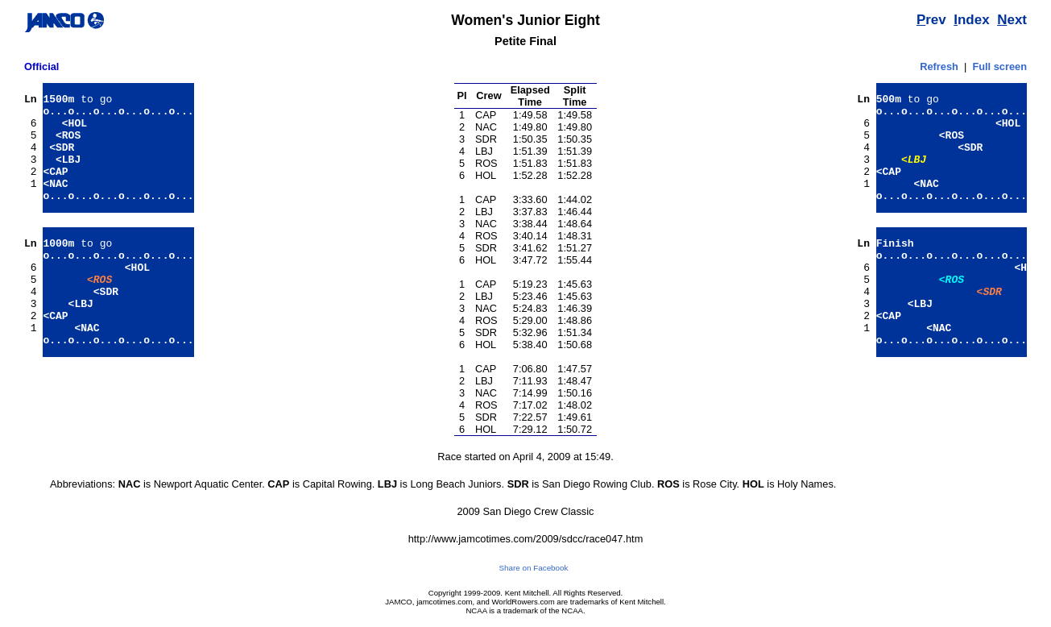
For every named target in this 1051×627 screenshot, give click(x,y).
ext (1012, 19)
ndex (971, 19)
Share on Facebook (534, 567)
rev (931, 19)
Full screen (999, 66)
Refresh (939, 66)
